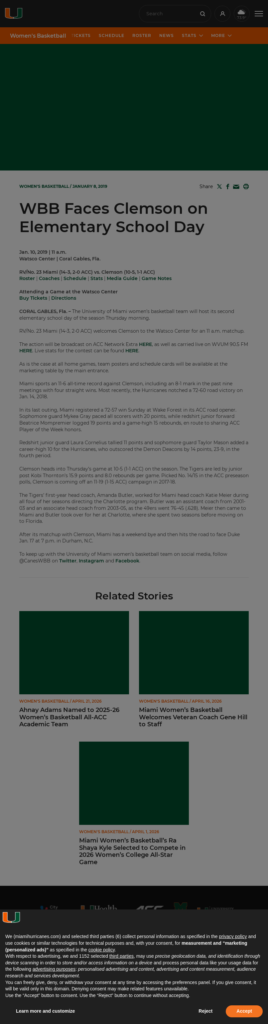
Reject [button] (205, 1011)
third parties (121, 956)
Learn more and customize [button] (45, 1011)
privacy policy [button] (233, 936)
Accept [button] (244, 1011)
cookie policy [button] (101, 949)
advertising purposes (54, 969)
